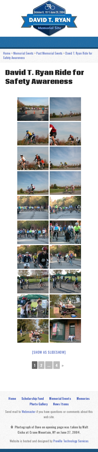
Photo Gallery (39, 404)
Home (6, 53)
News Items (61, 404)
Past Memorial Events (49, 53)
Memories (83, 398)
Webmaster (29, 411)
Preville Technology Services (71, 441)
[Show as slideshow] (49, 352)
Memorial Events (23, 53)
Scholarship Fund (32, 398)
